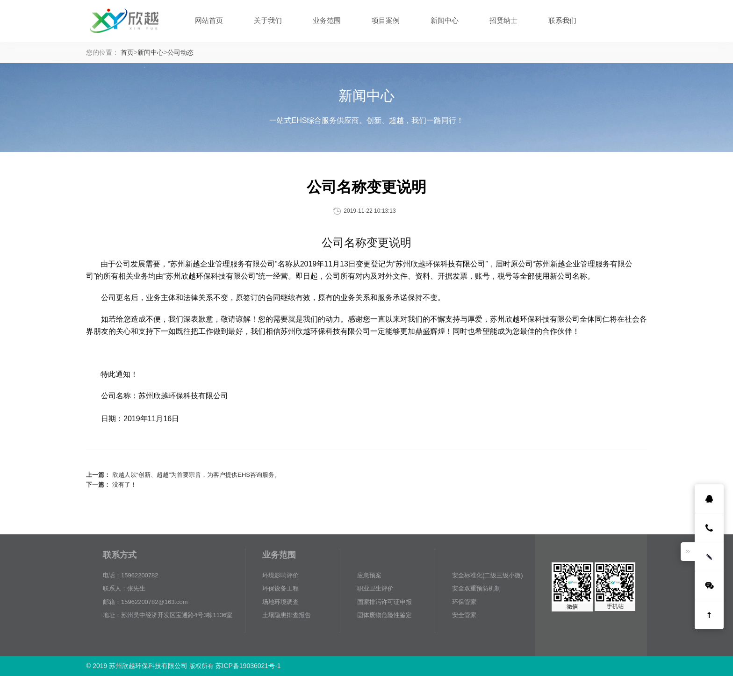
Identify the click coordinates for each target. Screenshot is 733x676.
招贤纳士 (503, 20)
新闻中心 (445, 20)
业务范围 (327, 20)
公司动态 (180, 52)
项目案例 (386, 20)
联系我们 (562, 20)
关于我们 (268, 20)
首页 (127, 52)
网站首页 (209, 20)
